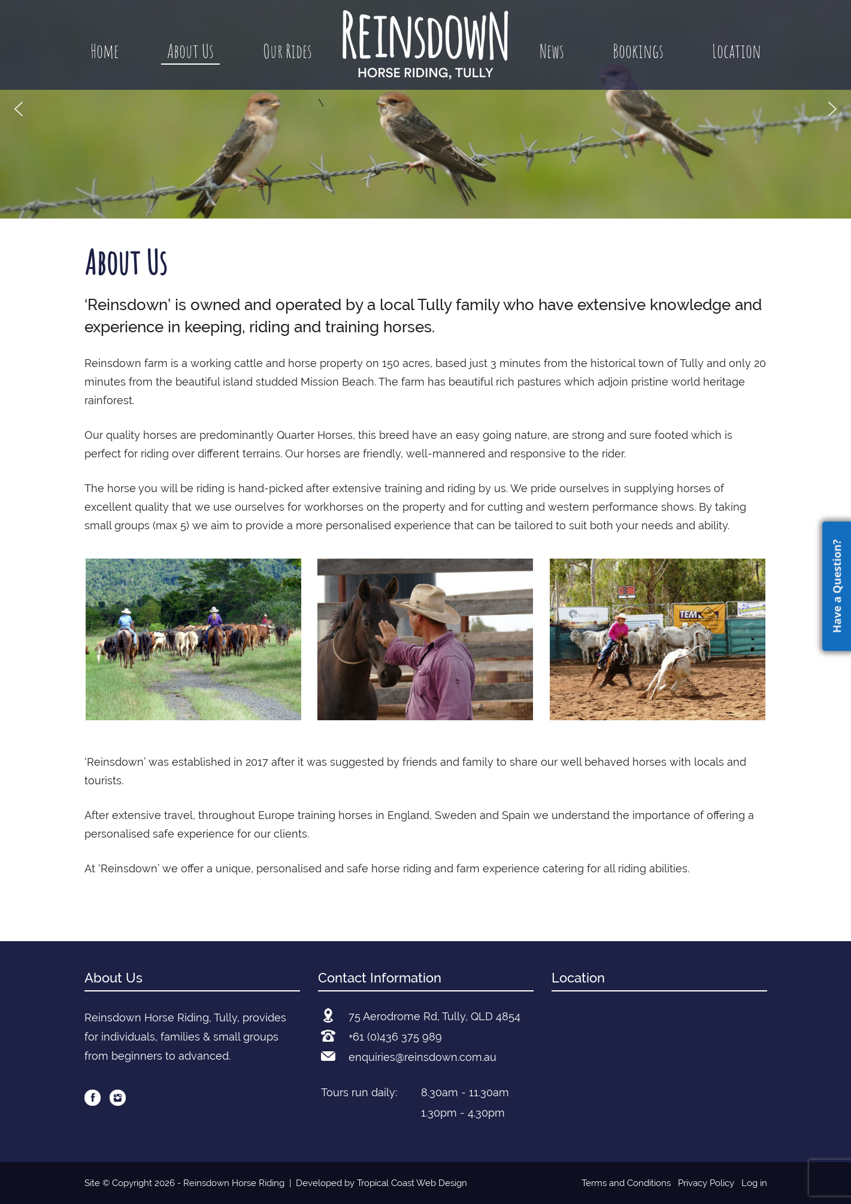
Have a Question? (836, 586)
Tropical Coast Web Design (412, 1183)
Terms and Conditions (626, 1183)
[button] (18, 109)
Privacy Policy (706, 1183)
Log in (754, 1183)
